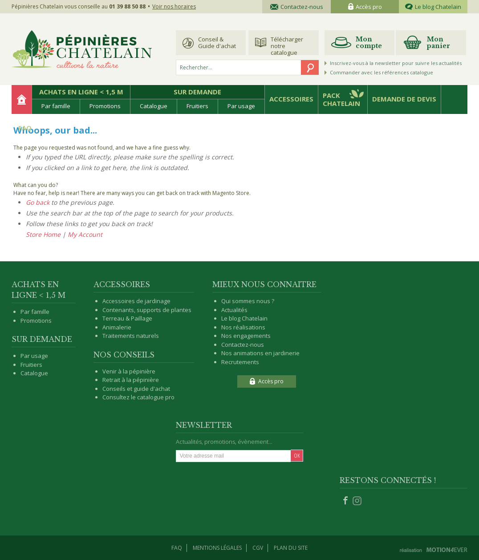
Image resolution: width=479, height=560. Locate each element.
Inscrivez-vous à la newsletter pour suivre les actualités (396, 63)
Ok (297, 455)
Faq (176, 548)
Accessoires (291, 98)
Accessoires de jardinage (136, 301)
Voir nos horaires (174, 6)
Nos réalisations (243, 327)
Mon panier (438, 42)
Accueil (21, 99)
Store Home (43, 234)
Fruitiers (197, 106)
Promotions (105, 106)
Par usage (241, 106)
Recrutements (240, 362)
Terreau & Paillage (127, 318)
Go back (37, 202)
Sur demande (197, 91)
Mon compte (369, 42)
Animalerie (116, 327)
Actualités (234, 310)
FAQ (25, 127)
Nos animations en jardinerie (260, 353)
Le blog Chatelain (433, 7)
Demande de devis (404, 98)
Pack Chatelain (341, 99)
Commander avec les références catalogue (381, 72)
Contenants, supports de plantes (146, 310)
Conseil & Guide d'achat (217, 42)
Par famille (55, 106)
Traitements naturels (130, 336)
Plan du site (291, 548)
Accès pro (365, 7)
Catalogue (153, 106)
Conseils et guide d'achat (136, 389)
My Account (85, 234)
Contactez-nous (296, 7)
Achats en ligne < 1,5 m (81, 91)
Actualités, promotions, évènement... (224, 442)
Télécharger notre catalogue (287, 45)
